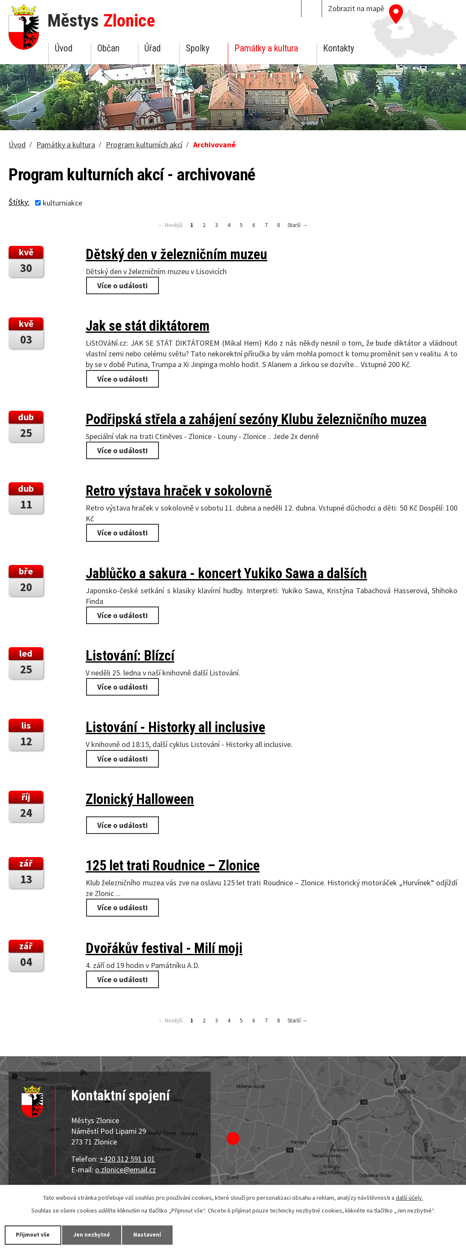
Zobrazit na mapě (356, 8)
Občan (108, 48)
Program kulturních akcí (144, 144)
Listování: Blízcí (130, 656)
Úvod (63, 48)
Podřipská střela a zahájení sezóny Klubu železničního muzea (256, 419)
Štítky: (19, 202)
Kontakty (338, 48)
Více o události (122, 285)
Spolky (197, 48)
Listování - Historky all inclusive (175, 727)
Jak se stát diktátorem (147, 326)
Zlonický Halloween (140, 799)
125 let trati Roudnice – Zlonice (173, 866)
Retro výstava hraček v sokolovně (179, 491)
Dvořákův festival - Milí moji (164, 948)
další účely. (409, 1197)
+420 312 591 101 (127, 1159)
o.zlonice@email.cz (125, 1169)
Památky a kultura (266, 48)
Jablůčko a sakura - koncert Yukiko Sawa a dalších (226, 573)
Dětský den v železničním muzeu (176, 254)
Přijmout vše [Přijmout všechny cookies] (35, 1234)
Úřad (152, 48)
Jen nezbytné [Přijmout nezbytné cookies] (98, 1234)
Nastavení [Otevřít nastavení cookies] (158, 1234)
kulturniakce (62, 203)
